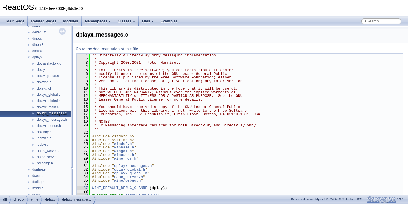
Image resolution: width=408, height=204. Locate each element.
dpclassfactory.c (49, 63)
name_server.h (48, 157)
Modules (70, 21)
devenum (39, 32)
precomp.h (45, 163)
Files (148, 21)
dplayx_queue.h (49, 126)
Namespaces (98, 21)
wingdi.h (123, 151)
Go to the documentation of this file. (107, 49)
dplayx (37, 57)
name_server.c (48, 151)
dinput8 (37, 45)
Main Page (15, 21)
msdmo (37, 188)
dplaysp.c (44, 82)
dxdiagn (38, 182)
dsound (37, 176)
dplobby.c (44, 132)
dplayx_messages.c (52, 113)
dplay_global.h (48, 76)
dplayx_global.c (48, 95)
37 (82, 187)
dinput (37, 39)
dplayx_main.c (48, 107)
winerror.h (125, 158)
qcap (36, 194)
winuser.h (124, 154)
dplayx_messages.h (52, 120)
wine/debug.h (127, 180)
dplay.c (42, 70)
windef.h (123, 143)
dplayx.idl (44, 88)
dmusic (37, 51)
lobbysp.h (44, 144)
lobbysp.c (44, 138)
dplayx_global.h (48, 101)
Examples (169, 21)
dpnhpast (39, 169)
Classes (126, 21)
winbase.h (124, 147)
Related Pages (43, 21)
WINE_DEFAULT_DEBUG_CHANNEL (121, 187)
